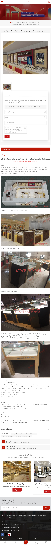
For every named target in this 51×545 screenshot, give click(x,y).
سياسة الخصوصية (37, 536)
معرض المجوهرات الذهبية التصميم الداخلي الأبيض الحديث (37, 479)
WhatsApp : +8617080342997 (12, 522)
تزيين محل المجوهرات (30, 434)
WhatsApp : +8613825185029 (12, 525)
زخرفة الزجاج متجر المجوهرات (23, 436)
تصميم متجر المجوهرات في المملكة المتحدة (13, 479)
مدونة (35, 533)
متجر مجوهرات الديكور (7, 436)
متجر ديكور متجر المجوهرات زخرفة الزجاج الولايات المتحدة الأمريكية (21, 106)
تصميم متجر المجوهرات (34, 22)
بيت (11, 22)
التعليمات (19, 533)
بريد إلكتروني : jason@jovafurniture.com (14, 519)
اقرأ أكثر (12, 486)
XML (32, 536)
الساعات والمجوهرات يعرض (21, 22)
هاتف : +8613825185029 (10, 516)
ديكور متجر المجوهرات (17, 434)
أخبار (2, 533)
